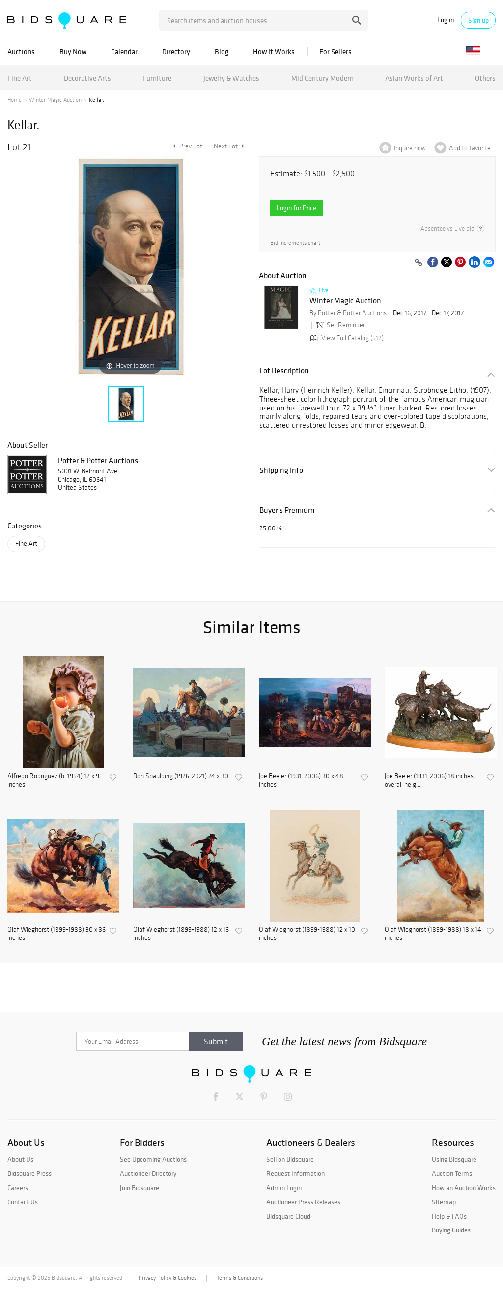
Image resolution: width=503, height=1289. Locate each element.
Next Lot (229, 146)
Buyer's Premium (286, 510)
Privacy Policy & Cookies (167, 1277)
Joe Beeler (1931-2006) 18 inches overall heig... (429, 780)
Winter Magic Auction (55, 99)
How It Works (274, 51)
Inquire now (410, 148)
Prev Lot (186, 146)
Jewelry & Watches (231, 78)
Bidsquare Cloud (288, 1216)
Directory (176, 51)
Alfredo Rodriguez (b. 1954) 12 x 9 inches (53, 780)
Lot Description (284, 370)
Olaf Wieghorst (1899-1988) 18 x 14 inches (433, 934)
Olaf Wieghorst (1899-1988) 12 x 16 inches (181, 934)
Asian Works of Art (414, 78)
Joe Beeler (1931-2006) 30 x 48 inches (301, 780)
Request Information (295, 1173)
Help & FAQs (449, 1216)
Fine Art (19, 78)
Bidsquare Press (29, 1173)
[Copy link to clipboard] (418, 263)
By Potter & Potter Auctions (348, 313)
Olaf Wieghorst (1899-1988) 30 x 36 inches (56, 934)
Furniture (156, 78)
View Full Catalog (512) (346, 338)
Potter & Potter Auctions (98, 460)
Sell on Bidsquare (290, 1159)
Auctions (21, 51)
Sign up (478, 20)
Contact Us (22, 1202)
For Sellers (335, 51)
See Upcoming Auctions (153, 1159)
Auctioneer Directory (148, 1173)
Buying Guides (451, 1230)
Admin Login (284, 1187)
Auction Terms (452, 1173)
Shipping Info (281, 470)
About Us (20, 1159)
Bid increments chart (295, 243)
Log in (445, 20)
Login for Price (296, 208)
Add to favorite (470, 148)
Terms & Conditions (240, 1277)
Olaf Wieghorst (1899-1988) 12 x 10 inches (307, 934)
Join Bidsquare (139, 1187)
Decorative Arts (87, 78)
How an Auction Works (464, 1187)
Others (485, 78)
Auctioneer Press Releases (303, 1202)
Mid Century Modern (322, 78)
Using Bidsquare (454, 1159)
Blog (221, 51)
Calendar (124, 51)
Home (14, 99)
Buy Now (72, 51)
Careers (17, 1187)
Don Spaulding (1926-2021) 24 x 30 (180, 776)
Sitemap (444, 1202)
